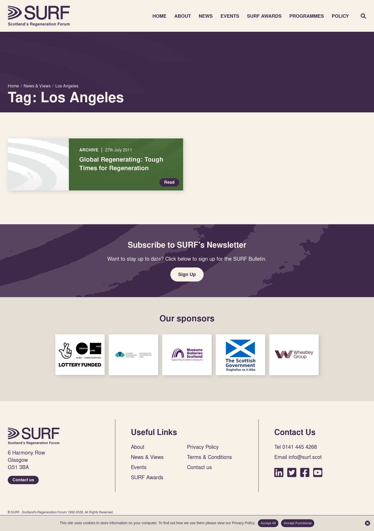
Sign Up (187, 274)
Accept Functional (298, 523)
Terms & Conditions (209, 457)
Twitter (291, 472)
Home (39, 16)
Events (230, 16)
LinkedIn (278, 472)
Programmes (306, 16)
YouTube (317, 472)
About (182, 16)
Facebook (304, 472)
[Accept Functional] (367, 523)
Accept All (268, 523)
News (206, 16)
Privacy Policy (203, 447)
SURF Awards (264, 16)
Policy (340, 16)
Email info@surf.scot (298, 457)
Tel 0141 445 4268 (295, 447)
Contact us (23, 480)
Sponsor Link (80, 354)
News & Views (147, 457)
